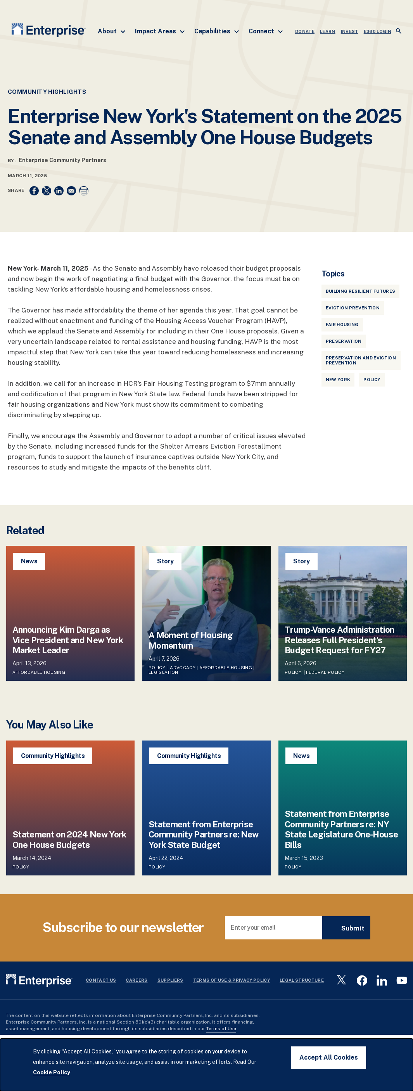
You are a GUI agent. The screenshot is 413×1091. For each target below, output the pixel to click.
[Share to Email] (71, 190)
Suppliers (170, 980)
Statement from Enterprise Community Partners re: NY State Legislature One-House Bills (341, 829)
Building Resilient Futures (361, 291)
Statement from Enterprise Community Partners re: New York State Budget (204, 834)
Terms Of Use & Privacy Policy (231, 980)
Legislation (163, 672)
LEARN (327, 31)
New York (338, 379)
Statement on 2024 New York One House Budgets (69, 839)
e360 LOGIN (377, 31)
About (112, 31)
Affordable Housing (38, 672)
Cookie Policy (51, 1072)
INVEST (349, 31)
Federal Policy (325, 672)
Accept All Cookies (328, 1057)
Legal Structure (302, 980)
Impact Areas (160, 31)
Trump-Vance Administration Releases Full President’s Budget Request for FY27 (339, 640)
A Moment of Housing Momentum (191, 640)
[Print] (83, 190)
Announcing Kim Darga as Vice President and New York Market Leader (67, 640)
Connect (266, 31)
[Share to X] (46, 190)
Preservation (344, 341)
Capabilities (216, 31)
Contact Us (101, 980)
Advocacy (182, 667)
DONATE (305, 31)
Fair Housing (342, 324)
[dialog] (206, 1065)
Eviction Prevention (353, 308)
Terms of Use (221, 1028)
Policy (371, 379)
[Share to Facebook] (34, 190)
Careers (136, 980)
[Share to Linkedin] (59, 190)
